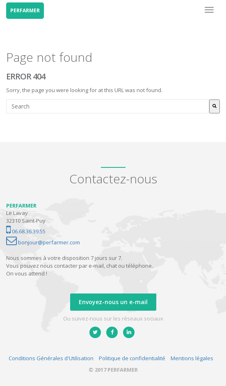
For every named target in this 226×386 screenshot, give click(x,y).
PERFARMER (25, 10)
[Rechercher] (214, 106)
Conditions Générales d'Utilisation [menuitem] (51, 358)
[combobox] (107, 106)
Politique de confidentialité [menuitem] (132, 358)
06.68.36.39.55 (26, 231)
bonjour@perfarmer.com (43, 242)
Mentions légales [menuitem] (192, 358)
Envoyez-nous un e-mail (113, 302)
